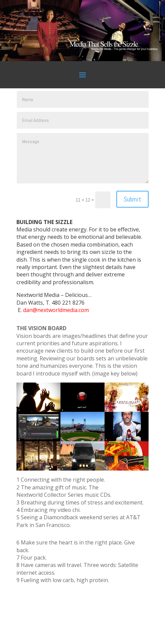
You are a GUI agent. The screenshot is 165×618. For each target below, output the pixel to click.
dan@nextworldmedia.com (56, 310)
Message (83, 158)
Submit (132, 199)
